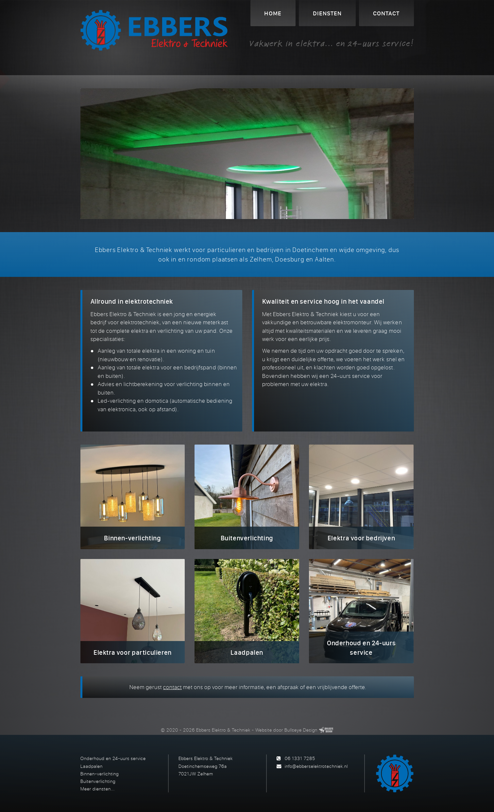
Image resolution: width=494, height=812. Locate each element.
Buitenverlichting (97, 781)
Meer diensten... (97, 789)
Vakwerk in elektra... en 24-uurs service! (331, 43)
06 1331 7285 (300, 758)
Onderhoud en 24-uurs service (113, 758)
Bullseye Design (300, 730)
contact (172, 687)
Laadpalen (91, 766)
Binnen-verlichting (99, 773)
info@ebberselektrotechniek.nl (316, 766)
